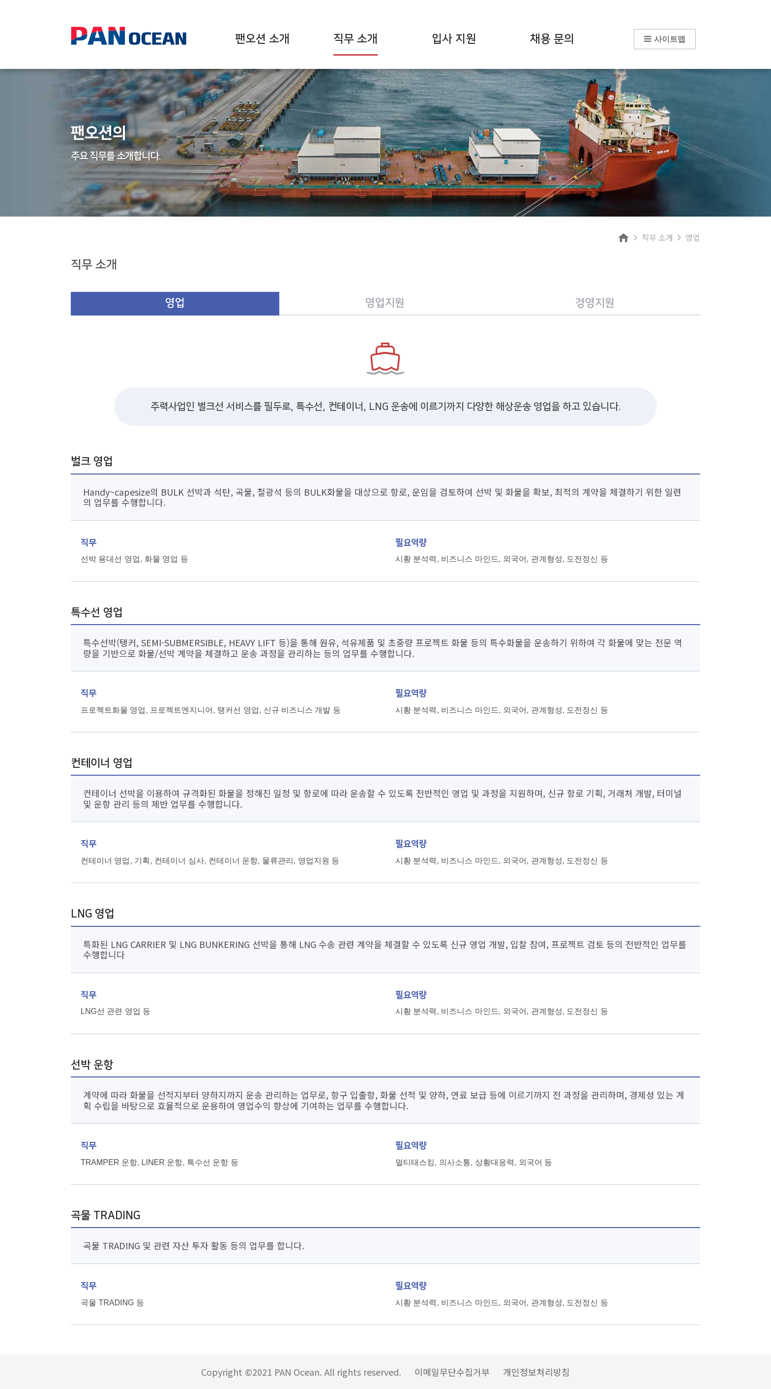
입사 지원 (454, 38)
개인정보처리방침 (536, 1371)
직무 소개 (355, 44)
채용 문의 (552, 38)
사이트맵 (664, 38)
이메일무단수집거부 (452, 1371)
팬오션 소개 (262, 38)
